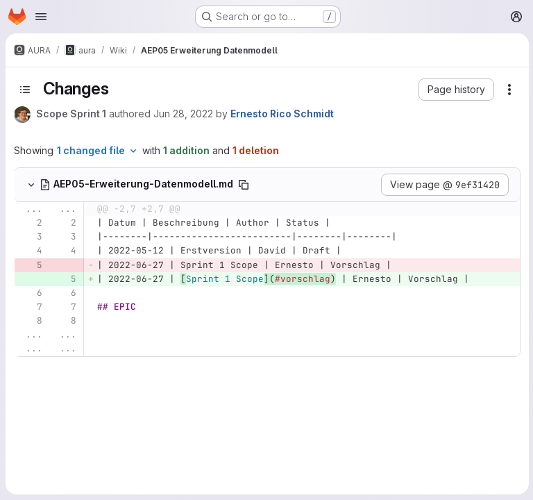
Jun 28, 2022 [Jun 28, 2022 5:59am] (183, 113)
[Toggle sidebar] (25, 89)
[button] (455, 89)
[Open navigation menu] (41, 17)
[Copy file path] (243, 184)
